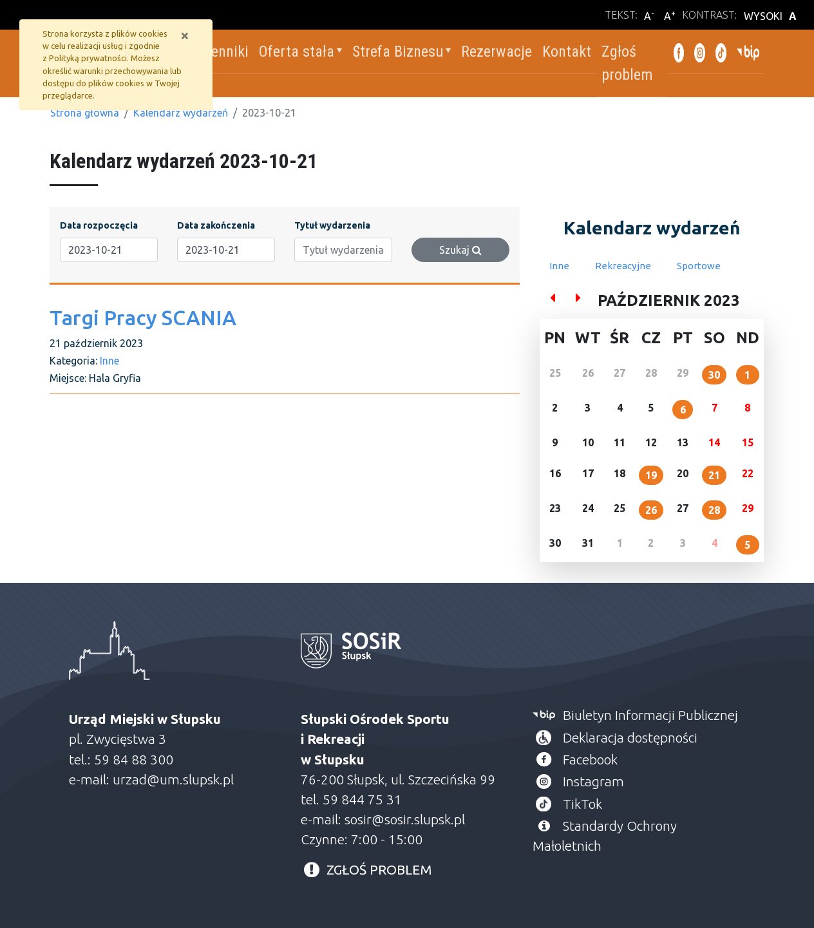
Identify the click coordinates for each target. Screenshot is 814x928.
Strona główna (84, 112)
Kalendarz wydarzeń (180, 112)
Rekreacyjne (623, 265)
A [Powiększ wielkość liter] (670, 15)
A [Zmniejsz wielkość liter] (649, 15)
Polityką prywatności (88, 57)
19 (651, 475)
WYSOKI (772, 16)
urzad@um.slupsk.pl (173, 779)
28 (714, 510)
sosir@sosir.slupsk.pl (406, 819)
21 (714, 475)
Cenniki (223, 52)
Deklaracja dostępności (630, 737)
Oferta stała (294, 52)
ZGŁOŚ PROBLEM (379, 869)
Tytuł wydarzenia (332, 225)
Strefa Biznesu (395, 52)
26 (651, 510)
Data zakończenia (216, 225)
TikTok (582, 804)
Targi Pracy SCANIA (143, 317)
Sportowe (699, 265)
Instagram (593, 781)
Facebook (590, 759)
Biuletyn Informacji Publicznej (650, 715)
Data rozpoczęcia (99, 225)
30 (714, 375)
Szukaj (460, 250)
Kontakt (564, 52)
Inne (109, 360)
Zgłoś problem (625, 63)
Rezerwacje (494, 52)
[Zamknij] (184, 35)
